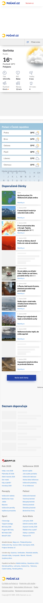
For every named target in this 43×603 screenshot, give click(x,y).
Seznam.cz (30, 3)
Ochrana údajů (7, 587)
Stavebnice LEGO (32, 563)
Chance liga (5, 521)
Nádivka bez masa (8, 499)
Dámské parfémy (7, 566)
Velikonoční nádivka (8, 496)
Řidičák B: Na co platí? (30, 530)
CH (38, 173)
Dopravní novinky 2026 (30, 527)
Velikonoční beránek (29, 496)
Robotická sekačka (32, 553)
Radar (36, 587)
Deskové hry (25, 566)
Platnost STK (27, 536)
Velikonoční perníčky (8, 508)
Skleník (22, 555)
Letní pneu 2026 (28, 521)
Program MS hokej (8, 530)
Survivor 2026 (17, 545)
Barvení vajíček (27, 471)
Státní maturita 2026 (8, 477)
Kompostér (15, 555)
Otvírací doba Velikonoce (30, 480)
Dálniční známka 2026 (30, 524)
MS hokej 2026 (6, 527)
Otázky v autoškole (29, 533)
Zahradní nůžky (7, 555)
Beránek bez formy (29, 511)
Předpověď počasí (25, 542)
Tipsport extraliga (7, 524)
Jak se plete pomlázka (30, 474)
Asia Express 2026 (28, 545)
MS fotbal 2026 (6, 533)
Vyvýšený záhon (7, 558)
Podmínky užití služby (27, 583)
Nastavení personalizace (24, 591)
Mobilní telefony (21, 563)
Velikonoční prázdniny (30, 483)
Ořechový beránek (28, 505)
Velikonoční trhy (7, 545)
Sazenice (14, 553)
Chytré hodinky (6, 569)
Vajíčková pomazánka (9, 511)
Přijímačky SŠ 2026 (8, 474)
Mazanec (5, 505)
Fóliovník (29, 555)
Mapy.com (16, 542)
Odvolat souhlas (8, 591)
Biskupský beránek (29, 502)
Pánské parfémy (17, 569)
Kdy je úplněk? (6, 483)
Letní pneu (17, 566)
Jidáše (4, 502)
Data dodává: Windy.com (23, 587)
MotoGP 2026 (6, 536)
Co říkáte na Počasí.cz (10, 583)
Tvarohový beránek (29, 499)
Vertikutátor (21, 553)
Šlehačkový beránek (29, 508)
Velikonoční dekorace (29, 477)
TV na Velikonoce (28, 486)
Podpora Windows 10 (8, 547)
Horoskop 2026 (6, 486)
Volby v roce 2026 (7, 471)
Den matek (5, 480)
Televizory (33, 566)
